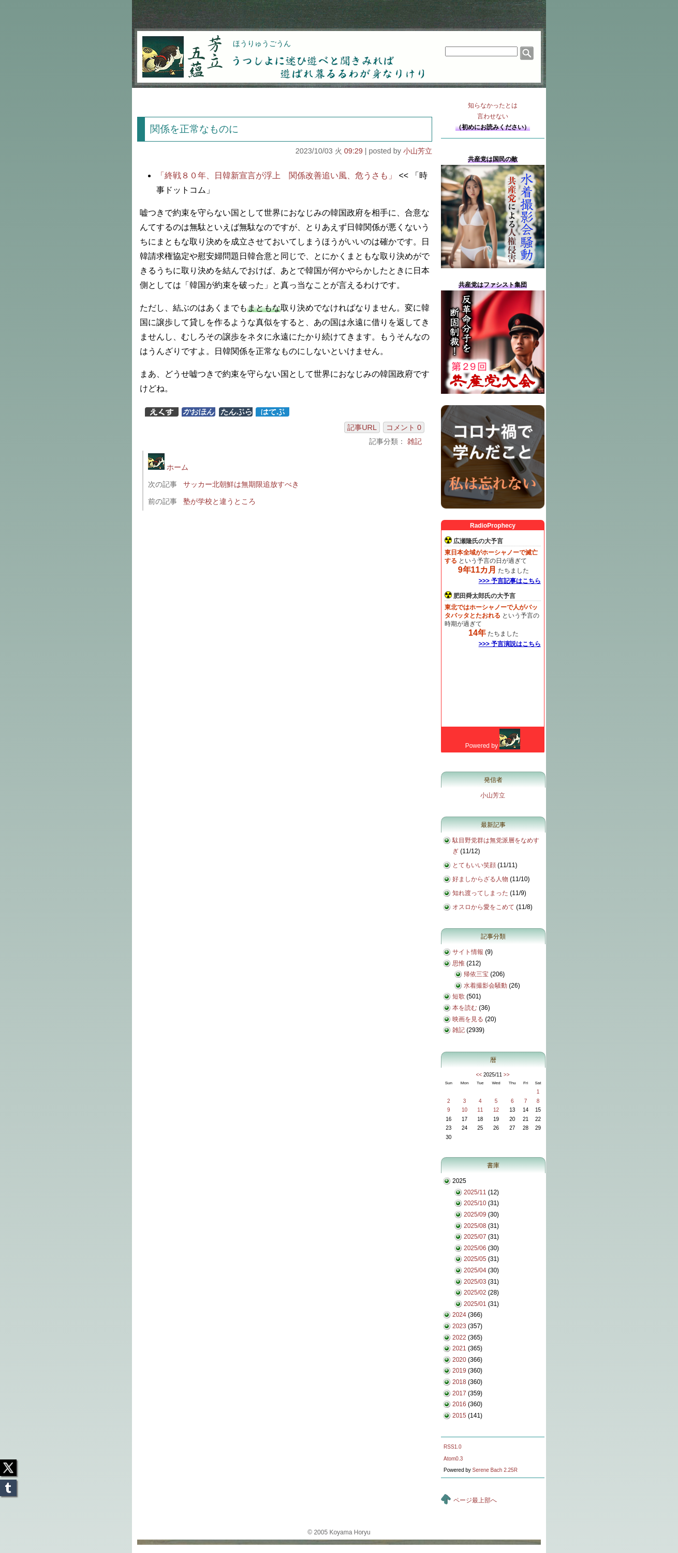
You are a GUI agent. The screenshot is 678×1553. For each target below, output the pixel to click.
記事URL (362, 427)
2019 (459, 1370)
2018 (459, 1382)
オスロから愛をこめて (483, 907)
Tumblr (8, 1484)
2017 (459, 1393)
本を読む (464, 1007)
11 (480, 1110)
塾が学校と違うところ (219, 501)
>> (507, 1075)
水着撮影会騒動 (485, 985)
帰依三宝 (476, 974)
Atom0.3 (453, 1459)
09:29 (353, 151)
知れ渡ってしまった (480, 893)
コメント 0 (403, 427)
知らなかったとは (492, 112)
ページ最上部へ (475, 1500)
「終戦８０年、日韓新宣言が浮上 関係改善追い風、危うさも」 (276, 175)
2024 (459, 1314)
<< (479, 1075)
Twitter (8, 1464)
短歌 (458, 996)
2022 (459, 1337)
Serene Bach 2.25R (495, 1470)
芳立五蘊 (175, 49)
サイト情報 (467, 952)
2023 (459, 1326)
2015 (459, 1415)
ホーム (168, 467)
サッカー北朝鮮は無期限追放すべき (241, 484)
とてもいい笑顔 (474, 865)
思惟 (458, 963)
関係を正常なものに (194, 129)
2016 (459, 1404)
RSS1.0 (452, 1447)
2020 (459, 1359)
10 (464, 1110)
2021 (459, 1348)
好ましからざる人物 (480, 879)
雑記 (414, 441)
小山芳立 (417, 151)
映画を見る (467, 1019)
